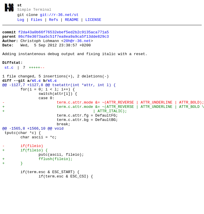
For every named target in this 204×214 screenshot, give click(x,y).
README (71, 22)
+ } (12, 192)
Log (20, 22)
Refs (53, 22)
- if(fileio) (22, 171)
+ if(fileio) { (25, 176)
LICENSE (93, 22)
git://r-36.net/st (59, 16)
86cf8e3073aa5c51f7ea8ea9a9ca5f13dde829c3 (63, 40)
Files (36, 22)
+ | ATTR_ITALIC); (64, 129)
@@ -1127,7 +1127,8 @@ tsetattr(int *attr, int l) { (59, 98)
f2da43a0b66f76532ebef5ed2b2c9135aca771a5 (63, 35)
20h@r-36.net (77, 46)
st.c (8, 78)
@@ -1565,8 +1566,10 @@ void (33, 150)
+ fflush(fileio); (37, 186)
